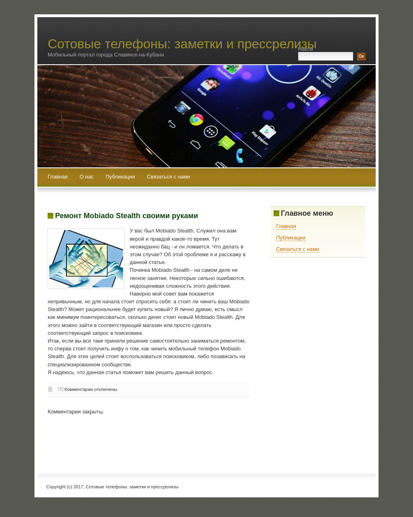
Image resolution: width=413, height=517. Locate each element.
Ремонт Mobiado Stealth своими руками (126, 216)
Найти (305, 49)
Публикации (120, 177)
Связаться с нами (168, 177)
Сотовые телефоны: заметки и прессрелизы (182, 43)
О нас (87, 177)
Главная (58, 177)
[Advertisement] (197, 439)
